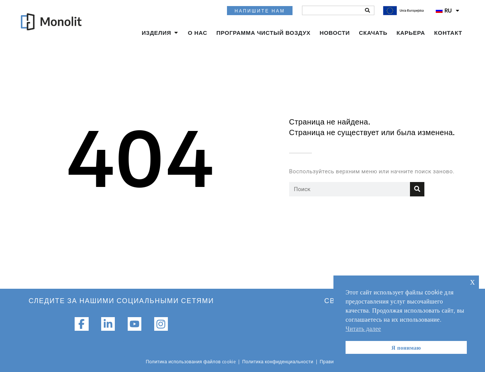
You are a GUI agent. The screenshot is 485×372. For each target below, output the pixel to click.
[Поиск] (367, 10)
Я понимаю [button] (406, 347)
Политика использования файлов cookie (191, 361)
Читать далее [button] (363, 328)
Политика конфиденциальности (277, 361)
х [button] (472, 281)
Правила (330, 361)
